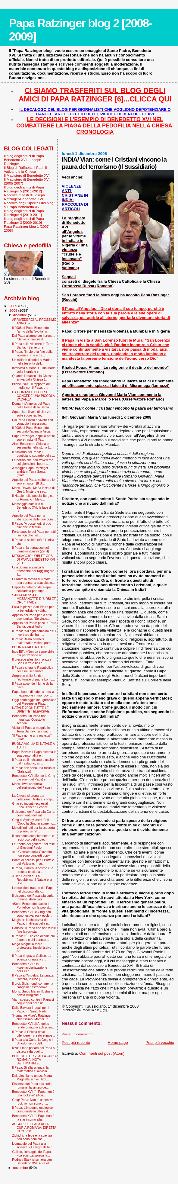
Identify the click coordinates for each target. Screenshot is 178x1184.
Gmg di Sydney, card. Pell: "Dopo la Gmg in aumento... (34, 821)
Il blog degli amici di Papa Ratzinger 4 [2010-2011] (24, 213)
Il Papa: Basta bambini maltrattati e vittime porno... (33, 641)
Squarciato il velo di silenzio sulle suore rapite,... (31, 413)
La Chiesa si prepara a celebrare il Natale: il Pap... (33, 797)
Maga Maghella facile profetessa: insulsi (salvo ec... (32, 947)
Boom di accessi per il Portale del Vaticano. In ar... (33, 861)
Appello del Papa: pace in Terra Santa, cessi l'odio (34, 624)
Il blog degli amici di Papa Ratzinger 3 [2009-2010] (24, 220)
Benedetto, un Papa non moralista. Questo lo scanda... (29, 719)
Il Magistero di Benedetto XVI (27, 175)
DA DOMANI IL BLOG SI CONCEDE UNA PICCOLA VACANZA (33, 395)
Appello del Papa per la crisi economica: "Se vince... (32, 616)
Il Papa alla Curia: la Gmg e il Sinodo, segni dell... (32, 1041)
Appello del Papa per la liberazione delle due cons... (34, 517)
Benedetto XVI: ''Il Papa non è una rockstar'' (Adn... (33, 1093)
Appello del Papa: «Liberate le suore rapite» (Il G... (33, 481)
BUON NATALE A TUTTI (29, 647)
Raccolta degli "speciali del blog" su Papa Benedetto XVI (29, 205)
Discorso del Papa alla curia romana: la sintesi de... (32, 1085)
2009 (13, 306)
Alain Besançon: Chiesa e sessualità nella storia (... (32, 445)
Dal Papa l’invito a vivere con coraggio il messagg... (32, 421)
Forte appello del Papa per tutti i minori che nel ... (34, 533)
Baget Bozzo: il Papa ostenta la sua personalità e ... (34, 753)
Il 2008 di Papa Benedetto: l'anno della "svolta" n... (31, 329)
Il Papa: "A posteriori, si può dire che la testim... (31, 525)
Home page (118, 1042)
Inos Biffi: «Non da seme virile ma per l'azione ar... (33, 653)
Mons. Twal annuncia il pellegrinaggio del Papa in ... (32, 787)
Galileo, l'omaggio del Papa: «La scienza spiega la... (32, 1153)
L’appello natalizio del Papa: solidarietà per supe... (32, 589)
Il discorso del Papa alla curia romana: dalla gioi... (33, 897)
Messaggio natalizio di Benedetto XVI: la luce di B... (32, 507)
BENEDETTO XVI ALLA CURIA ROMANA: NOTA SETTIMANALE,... (34, 1059)
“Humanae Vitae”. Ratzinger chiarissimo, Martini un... (32, 1017)
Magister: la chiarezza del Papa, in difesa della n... (31, 921)
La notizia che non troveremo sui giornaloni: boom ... (32, 461)
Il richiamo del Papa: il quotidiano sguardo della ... (33, 453)
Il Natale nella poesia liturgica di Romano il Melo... (33, 497)
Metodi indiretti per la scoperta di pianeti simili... (33, 829)
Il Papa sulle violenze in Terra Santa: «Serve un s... (32, 345)
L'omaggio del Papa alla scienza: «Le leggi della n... (33, 1145)
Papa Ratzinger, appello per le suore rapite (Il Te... (33, 437)
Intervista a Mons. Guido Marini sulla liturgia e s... (34, 369)
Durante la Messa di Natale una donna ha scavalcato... (33, 580)
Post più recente (76, 1042)
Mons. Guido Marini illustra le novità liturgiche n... (32, 993)
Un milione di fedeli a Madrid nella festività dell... (32, 361)
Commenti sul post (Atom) (101, 1053)
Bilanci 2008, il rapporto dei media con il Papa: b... (31, 385)
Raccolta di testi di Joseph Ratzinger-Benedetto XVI (24, 197)
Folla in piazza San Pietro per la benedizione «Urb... (33, 608)
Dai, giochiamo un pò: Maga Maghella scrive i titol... (32, 1077)
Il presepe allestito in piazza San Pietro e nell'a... (31, 661)
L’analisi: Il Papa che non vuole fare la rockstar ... (34, 929)
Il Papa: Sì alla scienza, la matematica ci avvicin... (30, 1069)
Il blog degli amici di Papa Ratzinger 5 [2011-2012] (24, 189)
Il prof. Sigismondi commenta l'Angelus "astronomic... (32, 985)
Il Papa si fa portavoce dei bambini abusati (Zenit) (30, 549)
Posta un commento (77, 1034)
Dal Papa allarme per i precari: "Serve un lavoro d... (33, 337)
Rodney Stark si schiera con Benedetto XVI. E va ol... (32, 1161)
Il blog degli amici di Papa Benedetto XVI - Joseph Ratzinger (24, 160)
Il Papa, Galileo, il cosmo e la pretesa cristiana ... (32, 870)
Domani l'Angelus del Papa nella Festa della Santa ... (32, 405)
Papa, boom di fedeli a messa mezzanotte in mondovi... (33, 693)
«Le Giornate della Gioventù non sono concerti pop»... (32, 853)
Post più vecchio (159, 1042)
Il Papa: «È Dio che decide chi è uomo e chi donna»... (33, 937)
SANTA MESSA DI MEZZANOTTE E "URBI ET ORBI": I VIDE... (34, 598)
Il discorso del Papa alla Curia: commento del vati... (33, 813)
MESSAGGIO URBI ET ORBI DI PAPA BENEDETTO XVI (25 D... (33, 559)
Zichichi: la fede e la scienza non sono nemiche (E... (32, 1137)
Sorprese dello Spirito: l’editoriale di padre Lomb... (33, 677)
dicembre (20, 315)
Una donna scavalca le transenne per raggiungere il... (33, 570)
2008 (13, 310)
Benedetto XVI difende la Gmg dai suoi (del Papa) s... (33, 777)
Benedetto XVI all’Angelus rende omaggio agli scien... (33, 1025)
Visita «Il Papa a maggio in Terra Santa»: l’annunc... (31, 729)
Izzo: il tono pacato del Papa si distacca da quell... (33, 1049)
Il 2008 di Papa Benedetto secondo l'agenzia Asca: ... (33, 429)
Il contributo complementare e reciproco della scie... (33, 837)
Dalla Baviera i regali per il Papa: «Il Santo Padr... (30, 1009)
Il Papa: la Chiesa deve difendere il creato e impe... (33, 1033)
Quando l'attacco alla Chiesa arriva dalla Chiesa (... (32, 377)
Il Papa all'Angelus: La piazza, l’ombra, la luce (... (33, 977)
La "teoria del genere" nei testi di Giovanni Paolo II (33, 845)
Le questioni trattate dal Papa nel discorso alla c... (33, 889)
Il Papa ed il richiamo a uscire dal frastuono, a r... (33, 761)
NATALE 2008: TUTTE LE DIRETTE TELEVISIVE (30, 709)
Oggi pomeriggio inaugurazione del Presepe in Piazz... (34, 701)
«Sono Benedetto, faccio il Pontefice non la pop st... (32, 905)
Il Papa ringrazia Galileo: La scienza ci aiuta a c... (31, 957)
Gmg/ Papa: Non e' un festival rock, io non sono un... (33, 1101)
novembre (21, 1168)
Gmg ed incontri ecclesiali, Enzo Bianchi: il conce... (31, 805)
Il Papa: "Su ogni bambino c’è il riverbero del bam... (34, 632)
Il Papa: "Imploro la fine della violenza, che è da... (32, 353)
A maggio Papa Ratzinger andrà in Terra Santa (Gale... (30, 471)
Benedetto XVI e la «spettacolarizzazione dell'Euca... (29, 967)
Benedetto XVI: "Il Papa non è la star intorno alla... (33, 1117)
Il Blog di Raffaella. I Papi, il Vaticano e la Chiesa (25, 169)
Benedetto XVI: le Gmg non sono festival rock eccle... (32, 913)
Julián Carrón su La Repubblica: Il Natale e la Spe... (32, 879)
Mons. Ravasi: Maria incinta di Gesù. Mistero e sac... (33, 489)
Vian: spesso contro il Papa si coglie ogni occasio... (33, 1001)
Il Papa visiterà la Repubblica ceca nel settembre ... (32, 669)
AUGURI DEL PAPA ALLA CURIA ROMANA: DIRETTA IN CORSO (34, 1127)
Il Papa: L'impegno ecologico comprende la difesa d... (32, 1109)
